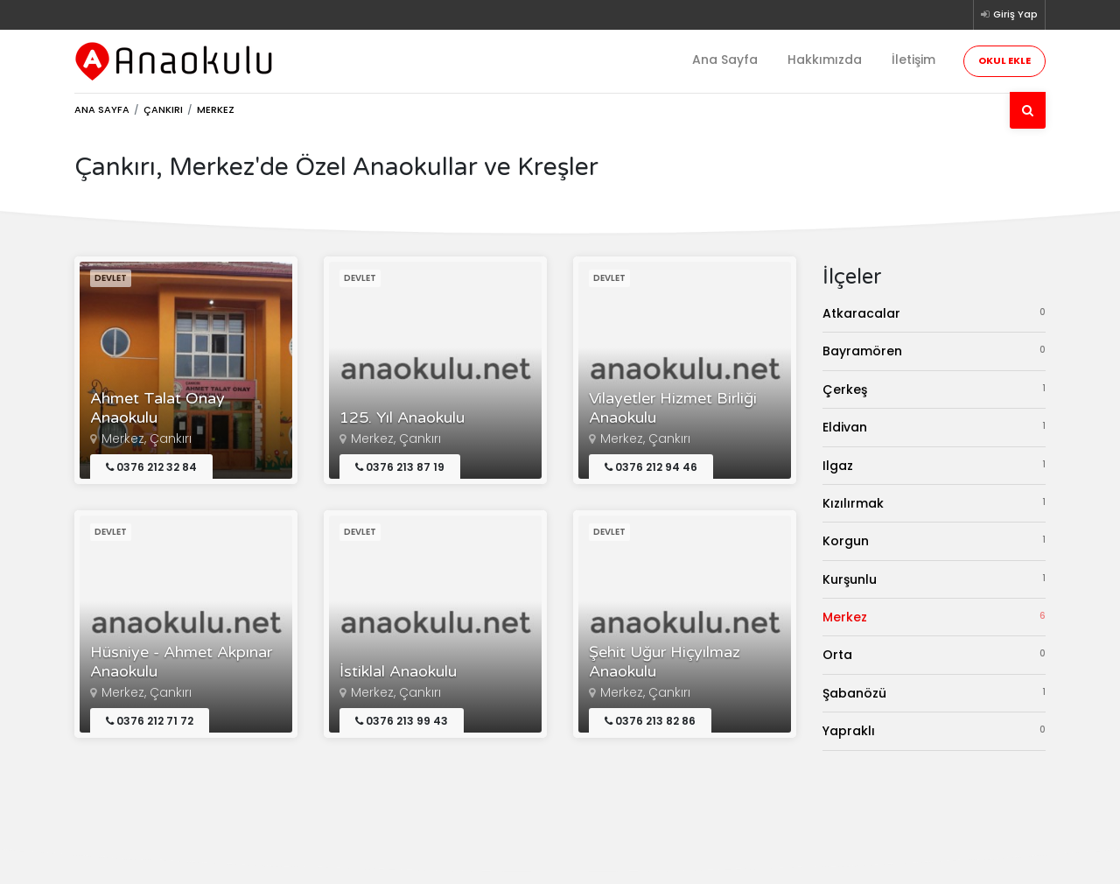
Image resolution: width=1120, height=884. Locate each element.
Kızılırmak (934, 503)
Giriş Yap (1009, 14)
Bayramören (934, 350)
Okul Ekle (1004, 60)
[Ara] (1028, 110)
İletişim (913, 59)
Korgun (934, 540)
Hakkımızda (825, 59)
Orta (934, 654)
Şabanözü (934, 693)
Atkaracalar (934, 313)
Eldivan (934, 426)
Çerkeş (934, 389)
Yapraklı (934, 730)
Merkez (934, 616)
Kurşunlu (934, 579)
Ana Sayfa (725, 59)
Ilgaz (934, 465)
